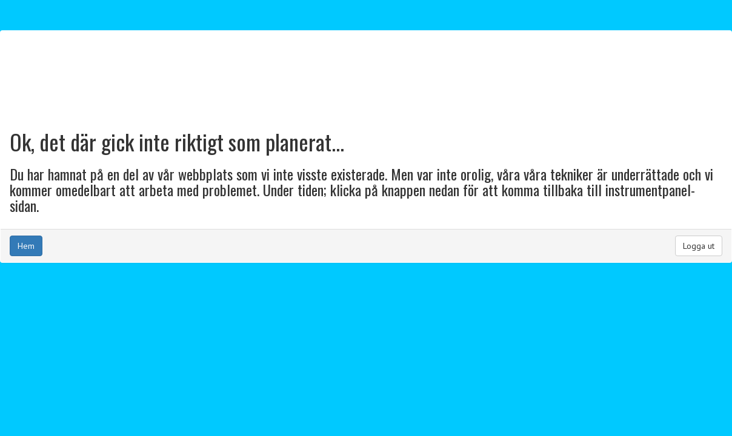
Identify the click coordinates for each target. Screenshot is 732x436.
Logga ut (698, 245)
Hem (26, 245)
